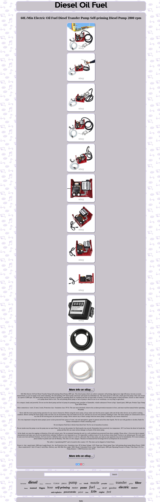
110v (94, 491)
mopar (98, 488)
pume (83, 487)
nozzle (94, 482)
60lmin (41, 484)
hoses (26, 488)
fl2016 (56, 484)
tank (80, 483)
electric (124, 487)
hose (50, 487)
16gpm (42, 488)
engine (102, 492)
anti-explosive (56, 492)
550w (86, 492)
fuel (92, 487)
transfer (121, 482)
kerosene (23, 483)
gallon (131, 483)
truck (86, 483)
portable (104, 483)
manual (33, 488)
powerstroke (70, 491)
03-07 (104, 488)
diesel (32, 482)
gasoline (113, 488)
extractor (111, 484)
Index (81, 501)
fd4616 (64, 483)
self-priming (62, 487)
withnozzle (48, 483)
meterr (134, 487)
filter (138, 482)
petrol (80, 492)
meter (75, 487)
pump (73, 482)
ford (109, 491)
